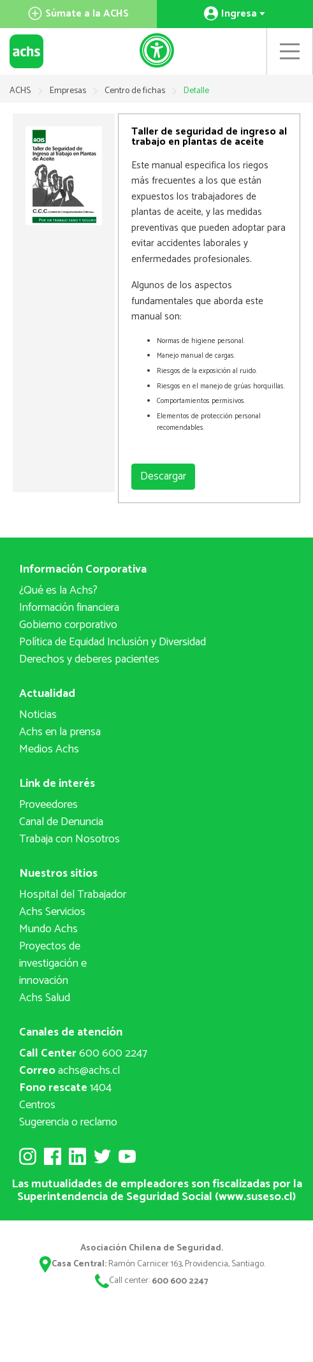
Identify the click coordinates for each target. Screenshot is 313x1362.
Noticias (38, 714)
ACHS (20, 91)
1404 (65, 1087)
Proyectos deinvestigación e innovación (53, 963)
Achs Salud (44, 997)
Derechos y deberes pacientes (89, 659)
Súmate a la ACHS (78, 13)
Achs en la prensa (60, 732)
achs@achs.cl (69, 1070)
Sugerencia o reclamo (68, 1122)
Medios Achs (49, 749)
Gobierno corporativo (68, 624)
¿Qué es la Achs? (58, 590)
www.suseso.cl (256, 1196)
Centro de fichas (136, 91)
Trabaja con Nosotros (69, 839)
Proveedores (48, 804)
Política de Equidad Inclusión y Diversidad (112, 642)
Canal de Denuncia (61, 821)
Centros (37, 1105)
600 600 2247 (83, 1053)
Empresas (69, 91)
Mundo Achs (48, 929)
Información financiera (69, 607)
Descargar (163, 476)
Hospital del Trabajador (72, 894)
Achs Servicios (52, 911)
